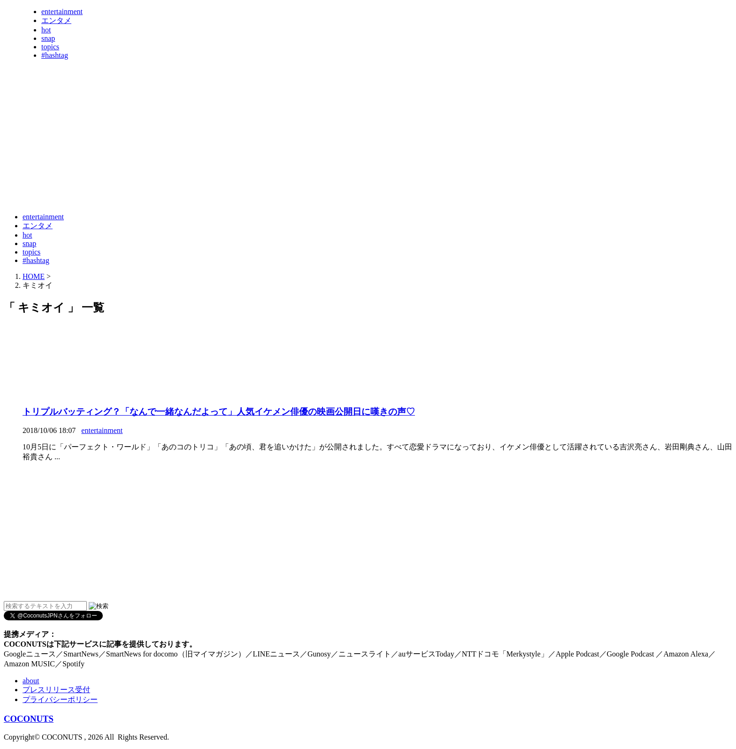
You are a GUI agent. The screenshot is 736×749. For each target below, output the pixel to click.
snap (48, 38)
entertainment (62, 11)
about (31, 681)
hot (46, 30)
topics (50, 47)
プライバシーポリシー (60, 699)
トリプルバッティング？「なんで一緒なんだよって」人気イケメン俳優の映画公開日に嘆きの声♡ (219, 412)
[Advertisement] (174, 182)
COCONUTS (29, 719)
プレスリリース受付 (56, 690)
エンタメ (56, 20)
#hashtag (54, 55)
